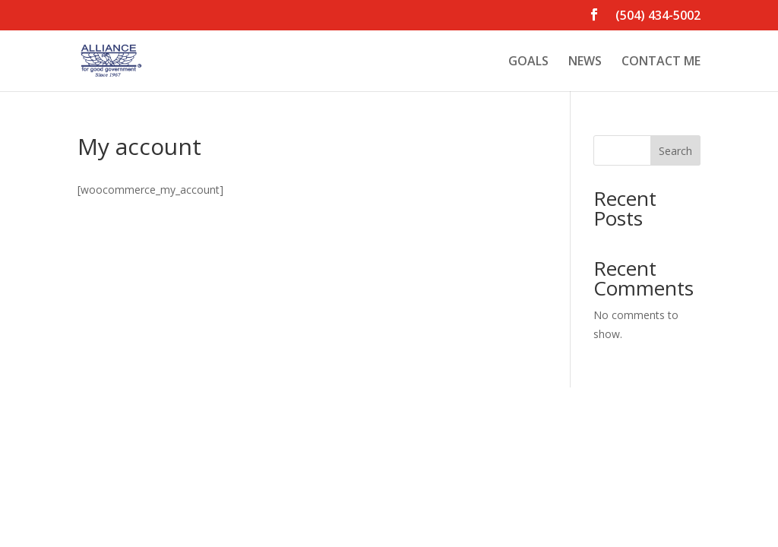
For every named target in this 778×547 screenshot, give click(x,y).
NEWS (585, 62)
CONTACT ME (661, 62)
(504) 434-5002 (658, 16)
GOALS (528, 62)
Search (675, 151)
